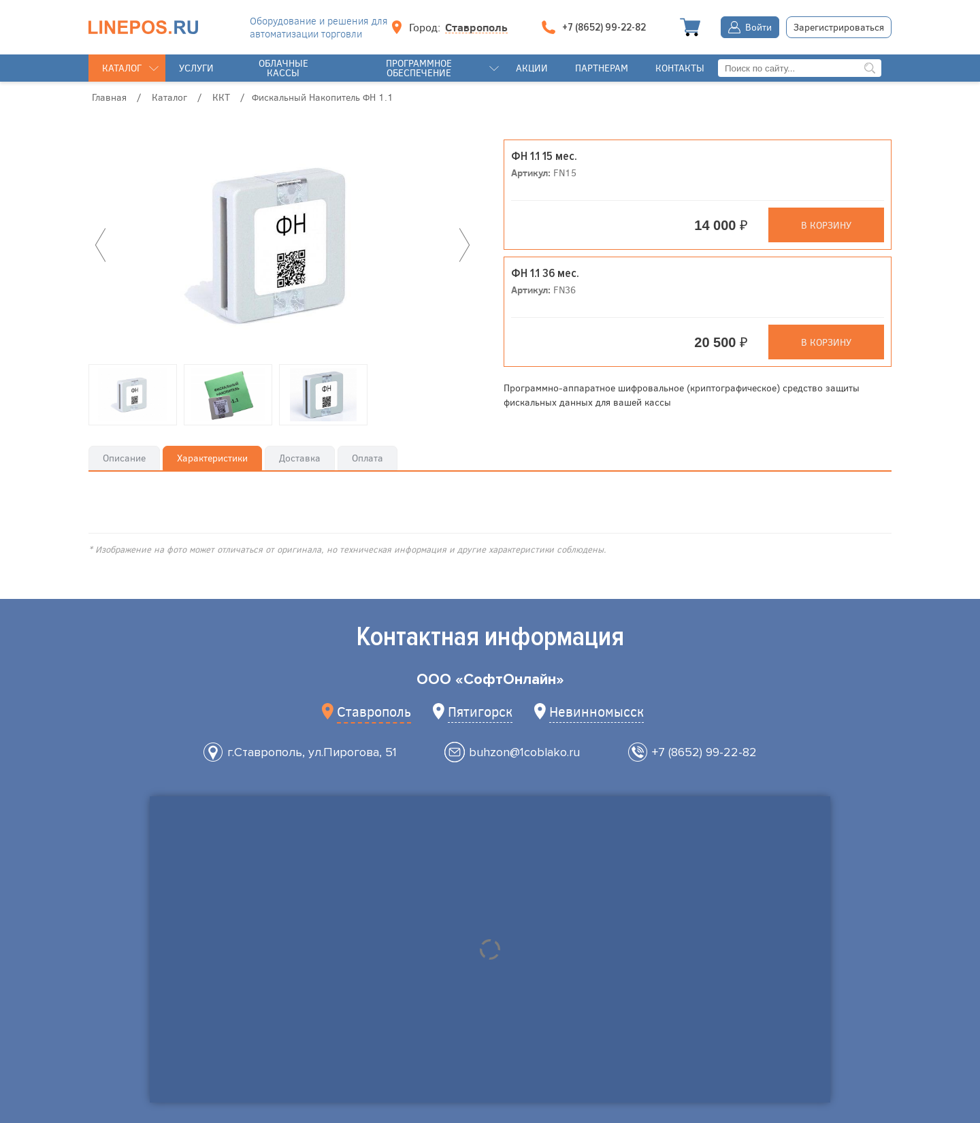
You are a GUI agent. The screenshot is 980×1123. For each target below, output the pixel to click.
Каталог (122, 67)
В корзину (826, 224)
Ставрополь (476, 27)
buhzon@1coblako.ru (524, 752)
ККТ (221, 97)
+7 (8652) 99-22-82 (704, 752)
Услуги (196, 67)
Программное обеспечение (419, 67)
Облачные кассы (283, 67)
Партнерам (601, 67)
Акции (532, 67)
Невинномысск (596, 711)
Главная (109, 97)
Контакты (679, 67)
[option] (282, 245)
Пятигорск (480, 711)
